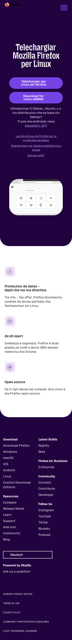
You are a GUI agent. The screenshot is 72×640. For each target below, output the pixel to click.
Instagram (46, 510)
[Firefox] (16, 7)
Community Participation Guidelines (26, 621)
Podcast (44, 535)
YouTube (44, 516)
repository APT (36, 125)
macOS (8, 458)
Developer (46, 495)
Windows (10, 452)
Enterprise (46, 467)
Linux (7, 476)
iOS (5, 464)
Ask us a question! (17, 571)
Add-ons (9, 527)
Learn (7, 515)
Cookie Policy (12, 612)
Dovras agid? (36, 155)
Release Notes (13, 508)
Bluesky (44, 528)
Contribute (46, 488)
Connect (44, 482)
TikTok (43, 522)
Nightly (43, 445)
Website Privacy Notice (17, 594)
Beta (41, 452)
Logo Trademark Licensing (20, 631)
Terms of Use (11, 603)
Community (11, 533)
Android (9, 470)
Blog (6, 539)
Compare (9, 502)
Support (9, 521)
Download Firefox (16, 445)
